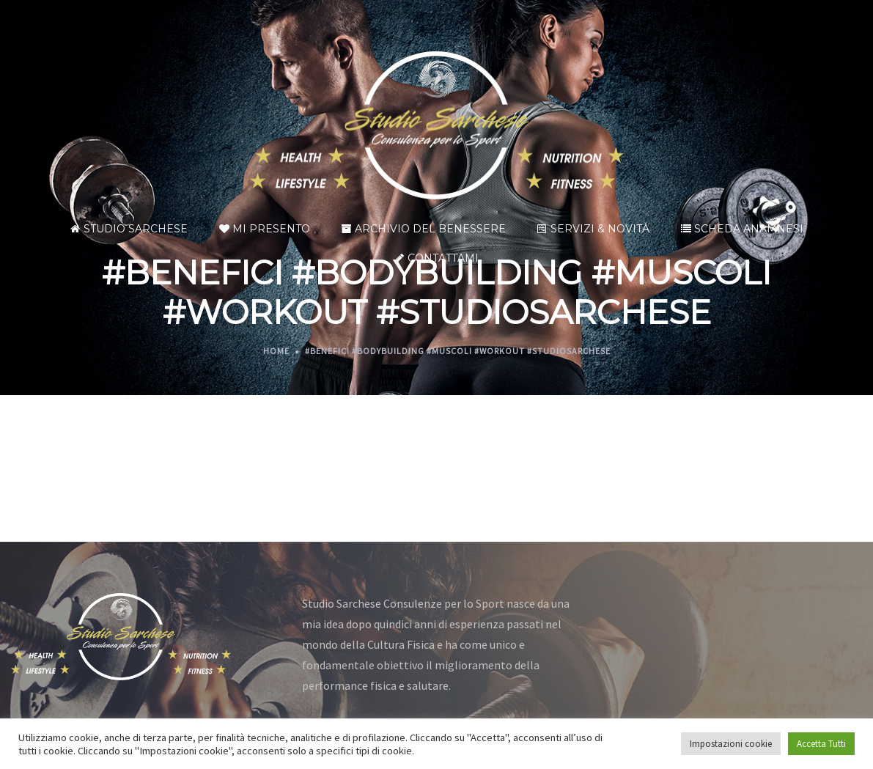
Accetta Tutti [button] (821, 743)
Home (276, 350)
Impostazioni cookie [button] (731, 743)
